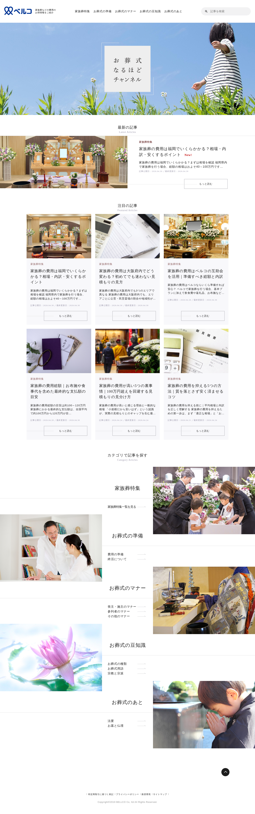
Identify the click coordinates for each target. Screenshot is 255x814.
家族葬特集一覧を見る (127, 502)
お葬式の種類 (127, 659)
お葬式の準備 (103, 11)
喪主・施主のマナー (127, 602)
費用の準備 (127, 549)
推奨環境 (146, 804)
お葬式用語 (127, 664)
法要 (127, 716)
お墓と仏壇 (127, 721)
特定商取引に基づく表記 (101, 804)
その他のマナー (127, 611)
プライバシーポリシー (127, 804)
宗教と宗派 (127, 668)
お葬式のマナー (125, 11)
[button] (206, 11)
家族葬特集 (82, 11)
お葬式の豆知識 (150, 11)
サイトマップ (160, 804)
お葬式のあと (173, 11)
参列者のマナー (127, 606)
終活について (127, 554)
